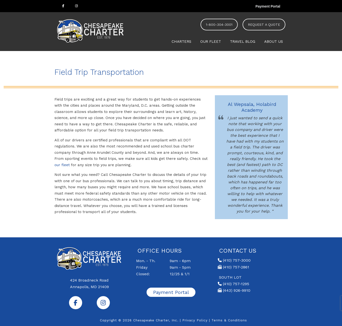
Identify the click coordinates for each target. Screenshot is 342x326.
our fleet (62, 165)
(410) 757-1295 (233, 284)
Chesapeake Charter (90, 30)
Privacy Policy (195, 320)
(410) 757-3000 (234, 260)
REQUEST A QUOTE (264, 24)
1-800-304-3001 (219, 24)
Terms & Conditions (229, 320)
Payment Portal (267, 6)
